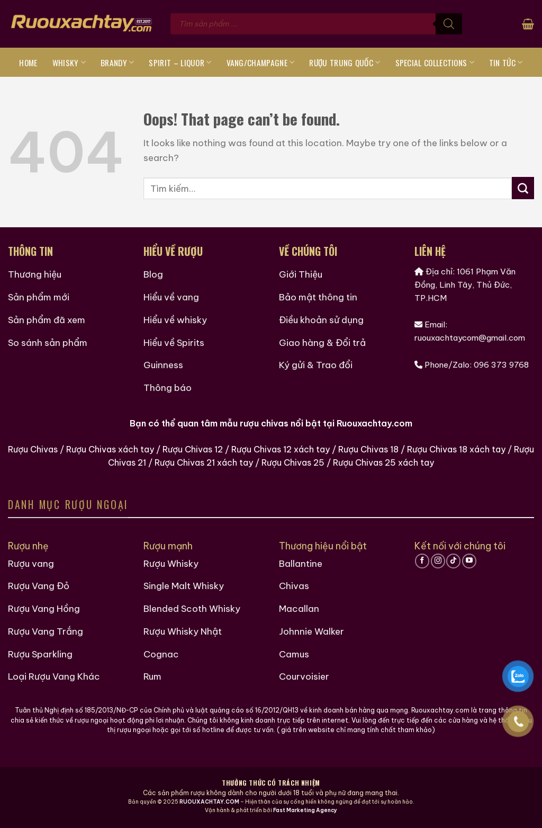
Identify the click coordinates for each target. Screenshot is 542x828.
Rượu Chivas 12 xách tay (280, 449)
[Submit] (523, 188)
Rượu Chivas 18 (368, 449)
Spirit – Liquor (180, 62)
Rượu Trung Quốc (344, 62)
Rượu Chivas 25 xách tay (383, 462)
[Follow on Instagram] (438, 561)
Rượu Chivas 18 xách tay (456, 449)
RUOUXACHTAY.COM (209, 801)
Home (28, 62)
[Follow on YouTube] (469, 561)
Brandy (117, 62)
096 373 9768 (501, 365)
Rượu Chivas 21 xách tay (204, 462)
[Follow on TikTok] (453, 561)
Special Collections (434, 62)
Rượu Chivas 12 (192, 449)
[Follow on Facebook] (422, 561)
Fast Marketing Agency (305, 810)
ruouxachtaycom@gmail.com (469, 338)
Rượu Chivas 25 (292, 462)
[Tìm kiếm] (449, 23)
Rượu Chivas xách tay (110, 449)
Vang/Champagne (261, 62)
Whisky (69, 62)
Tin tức (506, 62)
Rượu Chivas (33, 449)
